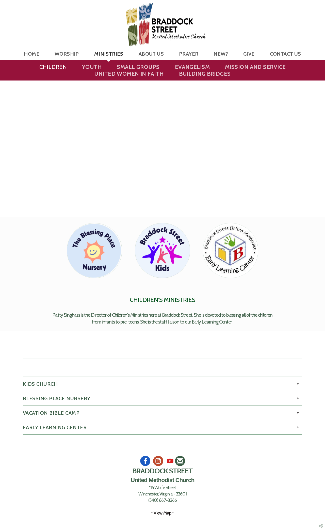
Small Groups (138, 66)
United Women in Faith (129, 73)
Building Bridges (205, 73)
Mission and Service (255, 66)
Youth (92, 66)
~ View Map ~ (162, 513)
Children (53, 66)
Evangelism (192, 66)
